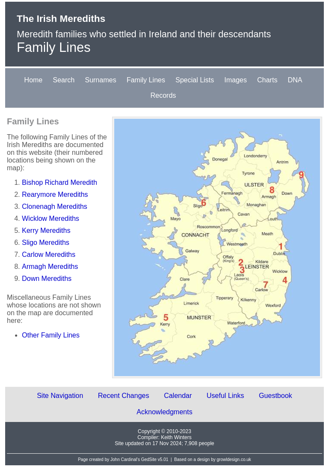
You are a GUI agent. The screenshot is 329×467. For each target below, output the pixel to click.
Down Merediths (47, 278)
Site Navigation (60, 395)
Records (163, 95)
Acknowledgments (164, 412)
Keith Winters (176, 437)
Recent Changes (123, 395)
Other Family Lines (50, 335)
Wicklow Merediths (50, 218)
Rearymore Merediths (55, 194)
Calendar (178, 395)
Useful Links (225, 395)
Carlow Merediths (48, 254)
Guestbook (275, 395)
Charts (267, 80)
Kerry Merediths (46, 230)
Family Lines (146, 80)
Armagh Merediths (50, 266)
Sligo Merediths (45, 242)
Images (235, 80)
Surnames (100, 80)
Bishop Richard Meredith (59, 182)
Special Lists (194, 80)
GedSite (148, 459)
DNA (295, 80)
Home (33, 80)
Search (64, 80)
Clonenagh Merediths (54, 206)
